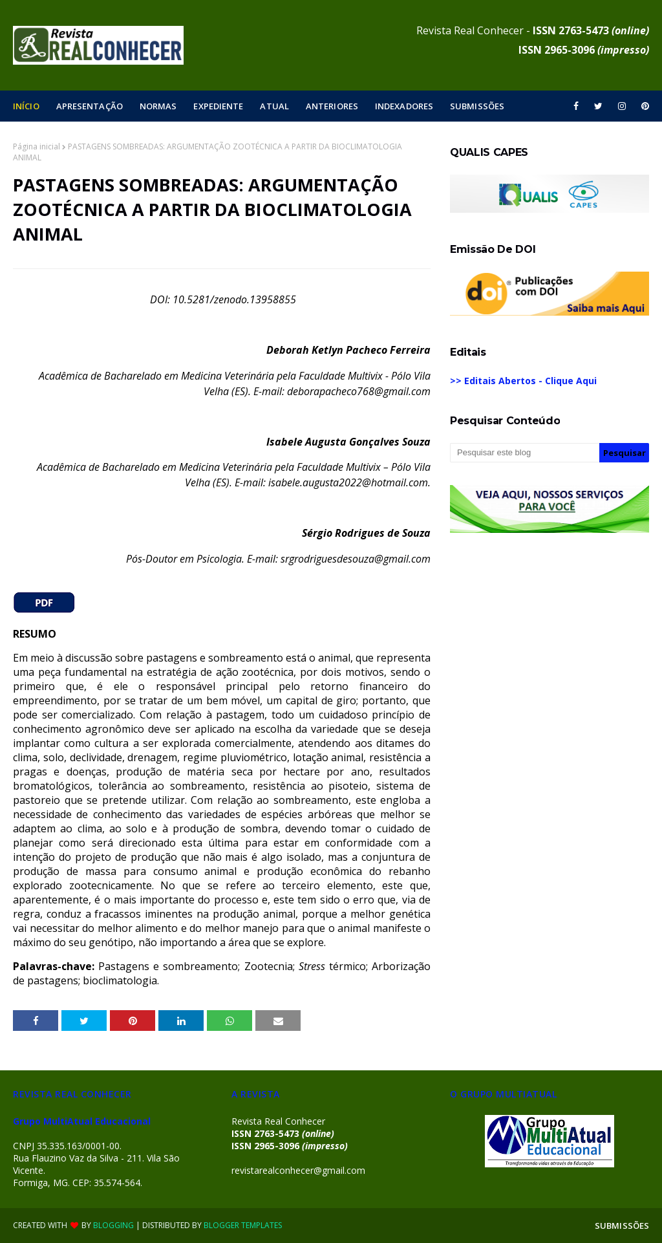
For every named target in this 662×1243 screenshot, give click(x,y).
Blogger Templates (243, 1225)
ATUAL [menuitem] (274, 106)
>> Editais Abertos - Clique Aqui (523, 380)
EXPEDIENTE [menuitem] (218, 106)
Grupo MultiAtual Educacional (82, 1121)
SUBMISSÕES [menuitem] (477, 106)
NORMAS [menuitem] (158, 106)
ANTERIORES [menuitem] (332, 106)
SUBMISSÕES (622, 1225)
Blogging (113, 1225)
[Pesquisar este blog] (524, 452)
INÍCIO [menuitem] (26, 106)
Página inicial (36, 146)
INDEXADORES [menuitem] (404, 106)
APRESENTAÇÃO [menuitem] (89, 106)
